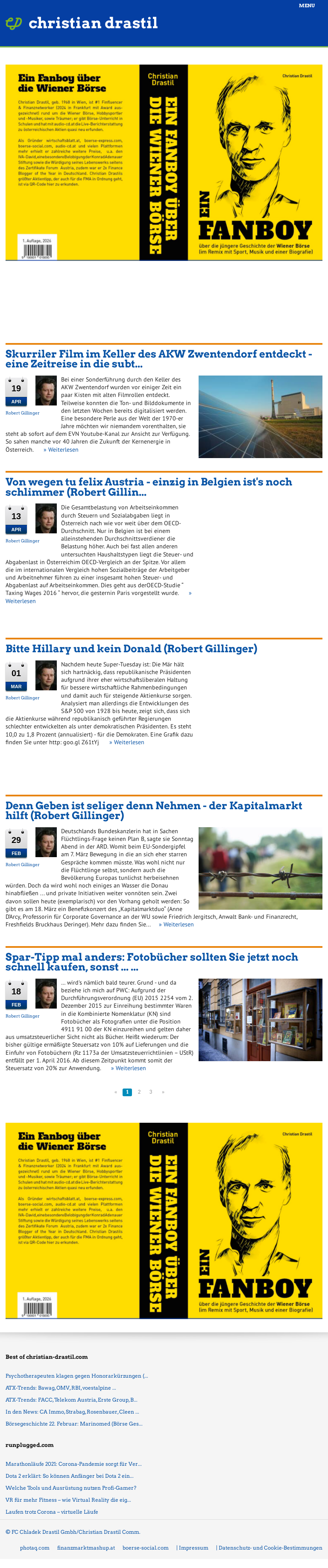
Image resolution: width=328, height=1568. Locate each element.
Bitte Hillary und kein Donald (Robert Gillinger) (131, 648)
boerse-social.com (146, 1547)
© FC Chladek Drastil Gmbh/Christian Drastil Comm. (73, 1532)
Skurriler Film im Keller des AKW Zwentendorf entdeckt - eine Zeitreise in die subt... (159, 359)
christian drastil (93, 23)
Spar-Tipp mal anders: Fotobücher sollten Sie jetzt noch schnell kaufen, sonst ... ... (152, 962)
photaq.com (35, 1547)
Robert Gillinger (23, 412)
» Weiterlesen (61, 449)
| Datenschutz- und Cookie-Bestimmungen (269, 1547)
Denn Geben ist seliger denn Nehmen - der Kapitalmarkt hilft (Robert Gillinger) (154, 810)
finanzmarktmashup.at (86, 1547)
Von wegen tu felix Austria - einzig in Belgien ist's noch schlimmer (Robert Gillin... (149, 487)
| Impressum (192, 1547)
